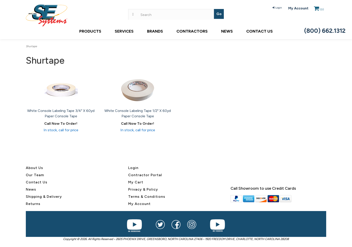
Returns (33, 204)
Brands (155, 31)
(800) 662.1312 (324, 30)
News (227, 31)
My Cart (135, 182)
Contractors (192, 31)
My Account (298, 8)
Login (277, 7)
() (319, 9)
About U (33, 168)
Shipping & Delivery (44, 196)
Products (90, 31)
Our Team (35, 175)
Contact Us (259, 31)
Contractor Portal (145, 175)
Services (124, 31)
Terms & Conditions (146, 196)
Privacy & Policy (143, 189)
